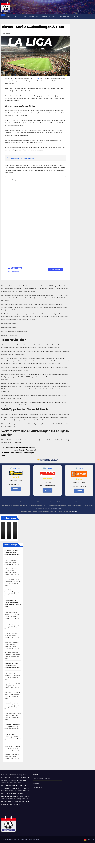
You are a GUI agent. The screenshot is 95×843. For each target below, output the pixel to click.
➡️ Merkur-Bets (15, 468)
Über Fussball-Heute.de (41, 779)
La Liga (36, 78)
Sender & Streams (49, 16)
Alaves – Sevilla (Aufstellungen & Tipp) (33, 27)
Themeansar (35, 839)
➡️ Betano (79, 468)
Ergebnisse (64, 16)
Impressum (37, 783)
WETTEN (16, 489)
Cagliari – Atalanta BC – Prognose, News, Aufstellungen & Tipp (12, 686)
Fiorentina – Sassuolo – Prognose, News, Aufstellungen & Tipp (12, 748)
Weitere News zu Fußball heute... (22, 158)
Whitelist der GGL (56, 508)
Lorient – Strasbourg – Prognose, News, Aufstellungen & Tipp (13, 756)
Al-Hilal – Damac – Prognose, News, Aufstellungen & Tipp (12, 635)
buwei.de (74, 511)
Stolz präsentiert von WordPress (10, 839)
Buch (76, 16)
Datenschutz (37, 787)
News (9, 16)
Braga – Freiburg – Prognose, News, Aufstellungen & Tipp (12, 562)
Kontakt (35, 774)
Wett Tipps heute (30, 16)
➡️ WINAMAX (47, 468)
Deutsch (90, 839)
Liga (17, 16)
